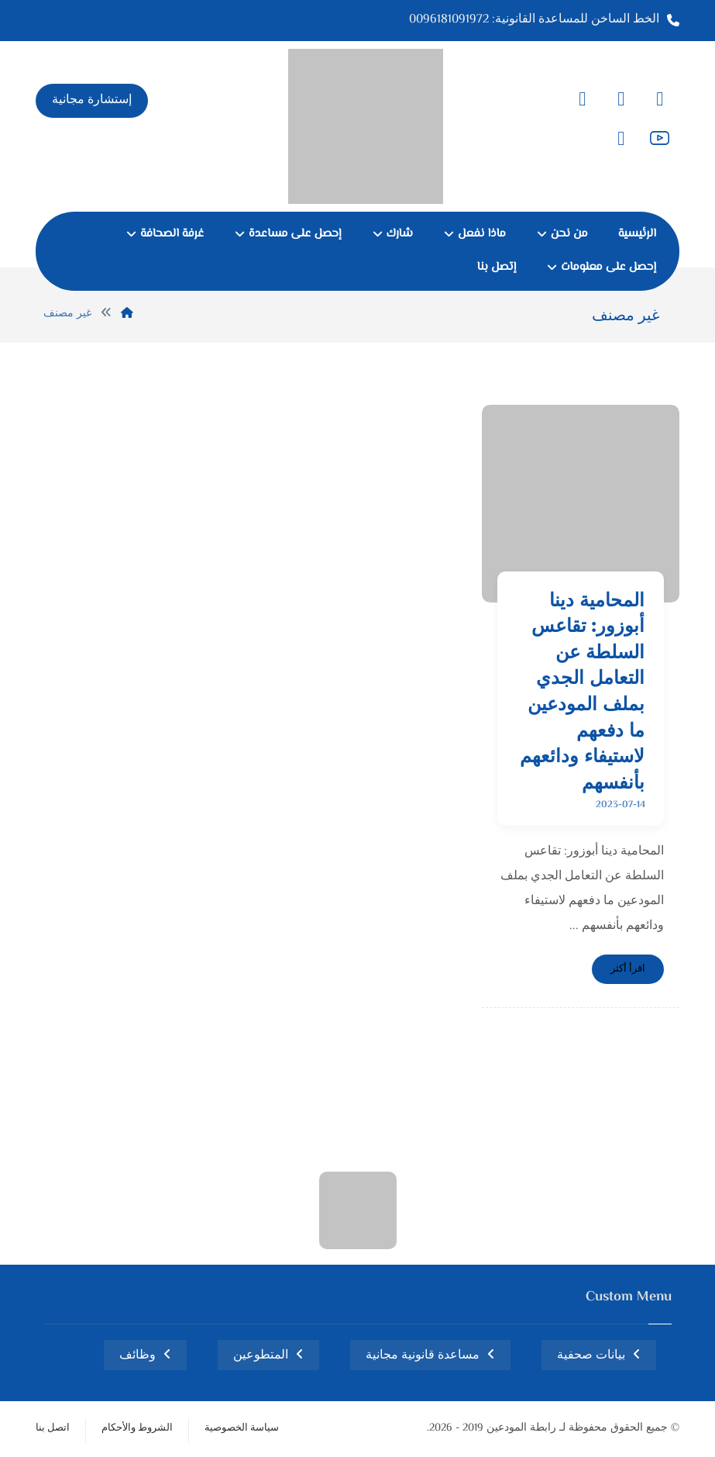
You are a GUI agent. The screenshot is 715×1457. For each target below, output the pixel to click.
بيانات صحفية (591, 1356)
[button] (660, 99)
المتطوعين (260, 1356)
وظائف (137, 1356)
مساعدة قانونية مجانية (423, 1356)
